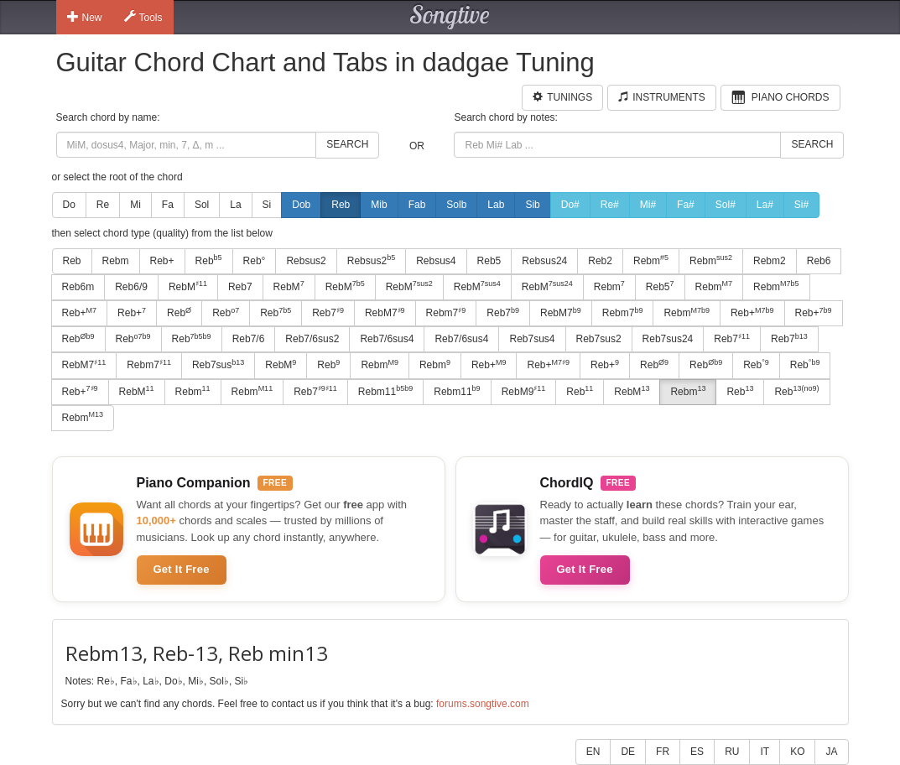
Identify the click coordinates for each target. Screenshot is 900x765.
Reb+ (162, 261)
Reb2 (600, 261)
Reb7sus (218, 365)
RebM (188, 286)
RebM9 (524, 391)
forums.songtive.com (482, 704)
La (235, 205)
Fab (417, 205)
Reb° (254, 261)
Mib (379, 205)
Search (347, 144)
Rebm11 (385, 391)
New (84, 16)
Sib (532, 205)
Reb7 (240, 287)
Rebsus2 (305, 261)
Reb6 (819, 261)
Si (267, 205)
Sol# (725, 205)
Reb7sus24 (668, 339)
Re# (610, 205)
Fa (168, 205)
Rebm (115, 261)
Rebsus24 (544, 261)
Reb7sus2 (599, 339)
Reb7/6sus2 (312, 339)
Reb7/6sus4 (387, 339)
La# (765, 205)
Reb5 (489, 261)
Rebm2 (769, 261)
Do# (570, 205)
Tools (143, 16)
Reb (340, 205)
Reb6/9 (131, 287)
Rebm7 (446, 313)
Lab (495, 205)
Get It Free (181, 569)
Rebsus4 (435, 261)
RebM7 (385, 313)
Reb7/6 (248, 339)
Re (102, 205)
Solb (456, 205)
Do (69, 205)
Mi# (648, 205)
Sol (202, 205)
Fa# (686, 205)
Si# (801, 205)
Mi (135, 205)
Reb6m (78, 287)
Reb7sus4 (531, 339)
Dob (301, 205)
